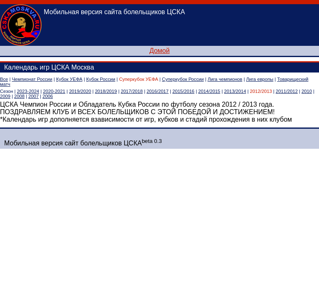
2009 (5, 96)
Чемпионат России (32, 79)
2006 (47, 96)
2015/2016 (183, 91)
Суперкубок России (183, 79)
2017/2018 (132, 91)
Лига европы (259, 79)
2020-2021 (54, 91)
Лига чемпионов (224, 79)
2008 (19, 96)
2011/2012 (287, 91)
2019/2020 (80, 91)
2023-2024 (28, 91)
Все (4, 79)
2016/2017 (158, 91)
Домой (160, 50)
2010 (307, 91)
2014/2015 (209, 91)
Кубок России (100, 79)
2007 (33, 96)
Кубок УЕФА (69, 79)
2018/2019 (106, 91)
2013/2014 (235, 91)
